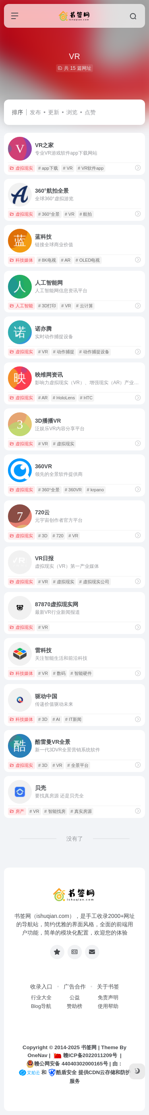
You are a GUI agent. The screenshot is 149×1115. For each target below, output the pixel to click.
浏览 (71, 112)
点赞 (90, 112)
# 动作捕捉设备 (94, 351)
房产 (17, 811)
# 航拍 (85, 214)
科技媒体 (21, 260)
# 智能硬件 (80, 673)
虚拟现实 (21, 168)
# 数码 (59, 673)
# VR (67, 168)
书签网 (89, 1047)
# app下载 (48, 168)
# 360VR (73, 489)
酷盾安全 (62, 1072)
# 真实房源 (80, 811)
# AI (56, 719)
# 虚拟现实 (63, 443)
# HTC (86, 397)
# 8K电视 (47, 260)
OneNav (37, 1055)
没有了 (74, 838)
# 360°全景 (49, 214)
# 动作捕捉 (63, 351)
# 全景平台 (77, 765)
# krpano (95, 489)
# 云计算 (84, 305)
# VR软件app (91, 168)
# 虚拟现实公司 (94, 581)
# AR (66, 260)
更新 (53, 112)
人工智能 (21, 305)
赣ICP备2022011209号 (85, 1055)
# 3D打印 (47, 305)
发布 (35, 112)
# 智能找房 (54, 811)
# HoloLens (64, 397)
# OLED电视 (87, 260)
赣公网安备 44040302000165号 (67, 1064)
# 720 (58, 535)
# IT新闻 (73, 719)
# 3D (42, 535)
